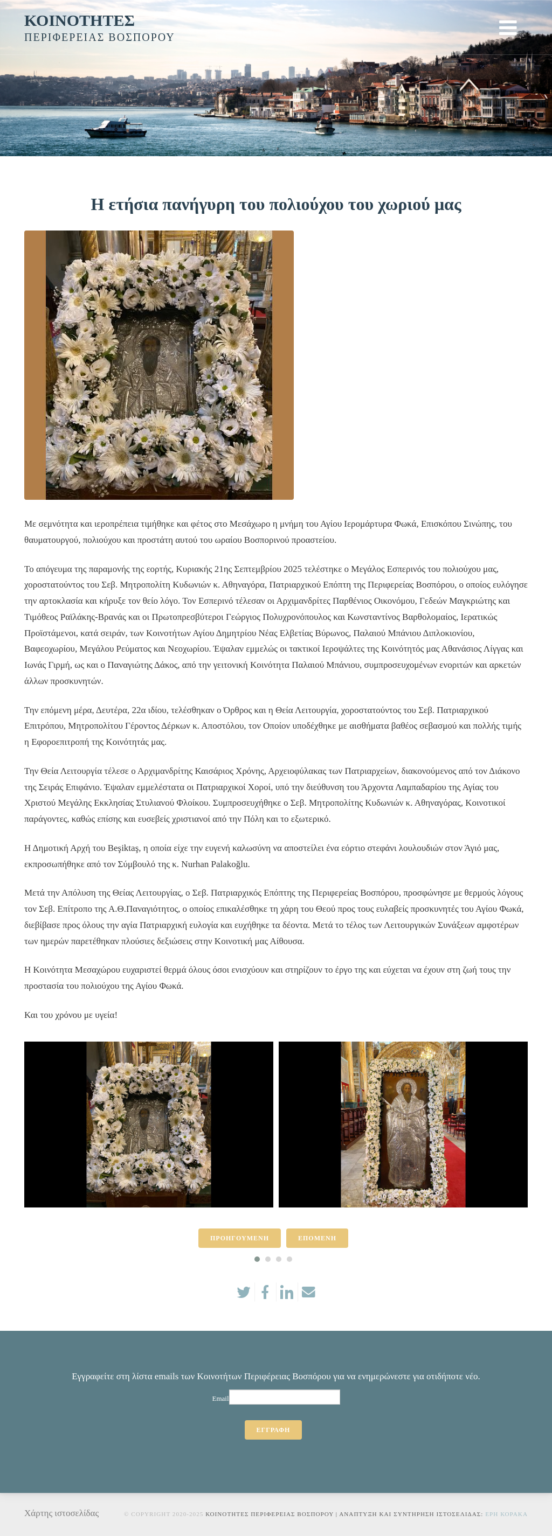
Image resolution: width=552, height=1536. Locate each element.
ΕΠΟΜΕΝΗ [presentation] (317, 1238)
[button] (257, 1259)
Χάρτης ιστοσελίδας (61, 1513)
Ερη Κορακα (506, 1514)
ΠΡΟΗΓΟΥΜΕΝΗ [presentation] (239, 1238)
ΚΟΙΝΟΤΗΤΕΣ (79, 20)
